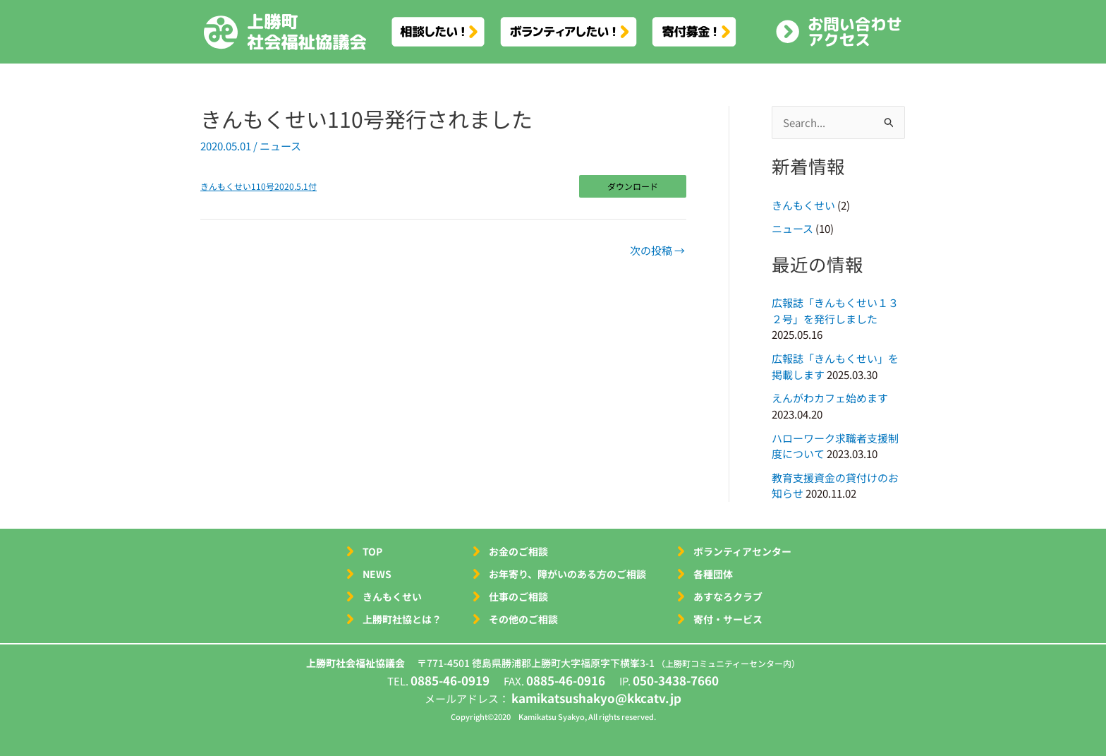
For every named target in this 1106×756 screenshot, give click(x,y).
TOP (372, 551)
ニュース (280, 145)
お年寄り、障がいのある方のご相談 (567, 574)
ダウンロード (632, 186)
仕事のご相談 (518, 596)
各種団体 (713, 574)
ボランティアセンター (742, 551)
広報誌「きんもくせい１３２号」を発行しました (835, 310)
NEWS (377, 574)
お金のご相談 (518, 551)
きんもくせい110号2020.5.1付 (258, 186)
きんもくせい (803, 205)
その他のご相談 (523, 619)
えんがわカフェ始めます (830, 397)
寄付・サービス (727, 619)
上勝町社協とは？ (402, 619)
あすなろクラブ (727, 596)
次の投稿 (657, 250)
